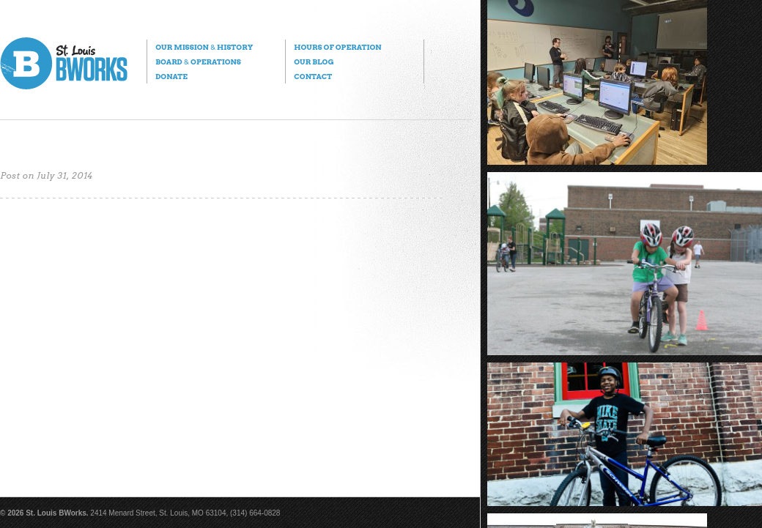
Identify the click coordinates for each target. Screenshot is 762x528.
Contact (313, 76)
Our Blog (313, 61)
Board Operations (198, 61)
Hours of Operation (337, 46)
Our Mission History (204, 46)
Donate (171, 76)
